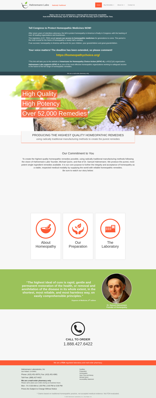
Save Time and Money (86, 375)
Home (98, 5)
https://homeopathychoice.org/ (78, 55)
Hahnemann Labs (47, 5)
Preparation (83, 371)
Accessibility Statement (86, 379)
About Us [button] (120, 5)
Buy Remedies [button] (109, 5)
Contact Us (131, 5)
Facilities (82, 369)
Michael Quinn (83, 377)
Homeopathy (83, 373)
